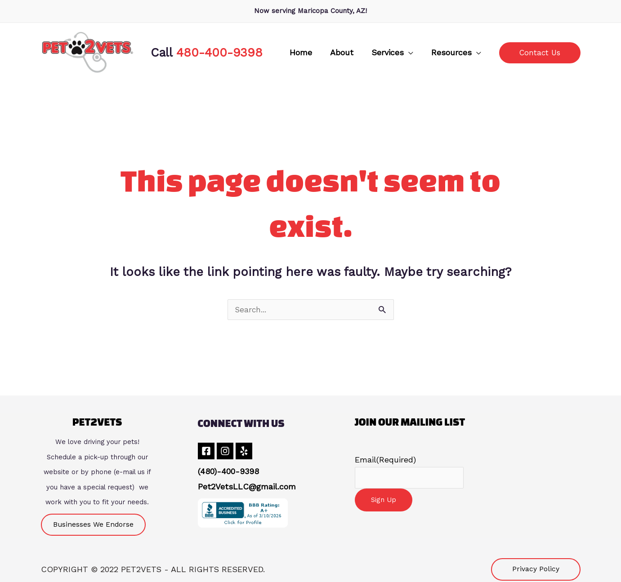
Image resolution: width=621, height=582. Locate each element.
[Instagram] (228, 451)
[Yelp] (251, 451)
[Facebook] (206, 451)
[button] (408, 52)
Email (385, 460)
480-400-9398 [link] (219, 52)
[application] (424, 52)
